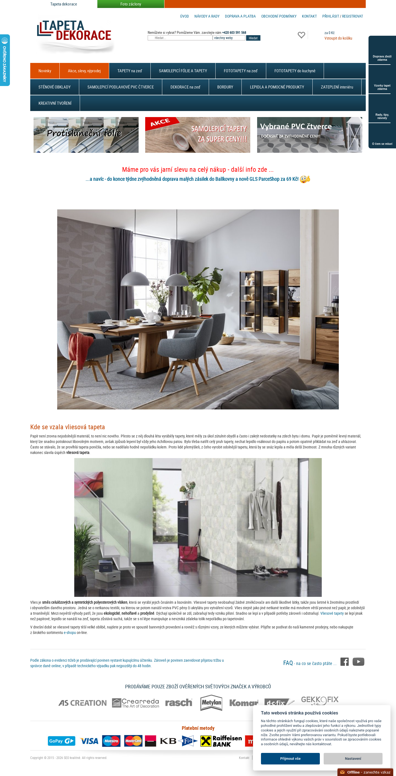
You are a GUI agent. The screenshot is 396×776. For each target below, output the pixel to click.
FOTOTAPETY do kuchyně (294, 70)
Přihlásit (330, 16)
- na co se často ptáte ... (310, 663)
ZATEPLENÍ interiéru (337, 87)
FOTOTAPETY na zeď (241, 70)
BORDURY (225, 87)
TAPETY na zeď (129, 70)
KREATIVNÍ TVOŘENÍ (55, 103)
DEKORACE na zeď (185, 87)
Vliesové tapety (332, 613)
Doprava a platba (240, 16)
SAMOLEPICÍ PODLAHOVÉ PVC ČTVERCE (120, 87)
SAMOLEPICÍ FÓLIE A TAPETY (183, 70)
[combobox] (229, 37)
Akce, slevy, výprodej (84, 70)
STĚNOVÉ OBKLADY (54, 87)
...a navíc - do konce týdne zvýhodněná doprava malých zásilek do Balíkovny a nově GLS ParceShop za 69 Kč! (192, 179)
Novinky (44, 70)
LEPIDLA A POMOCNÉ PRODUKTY (277, 87)
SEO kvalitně (72, 757)
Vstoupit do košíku (338, 38)
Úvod (184, 16)
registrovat (352, 16)
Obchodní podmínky (278, 16)
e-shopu (70, 632)
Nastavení (353, 758)
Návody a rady (206, 16)
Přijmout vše (290, 758)
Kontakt (309, 16)
